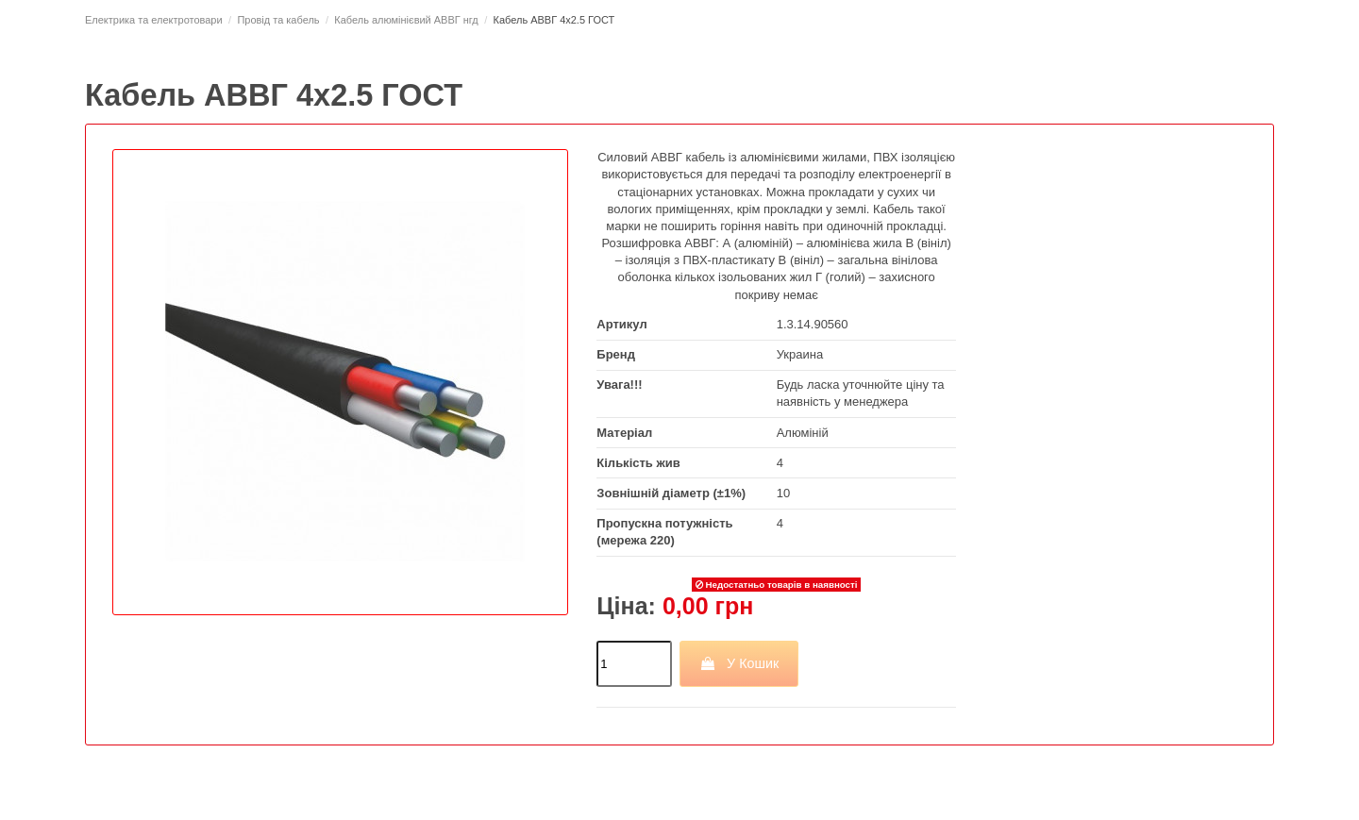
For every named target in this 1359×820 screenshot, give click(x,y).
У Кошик (739, 663)
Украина (800, 354)
